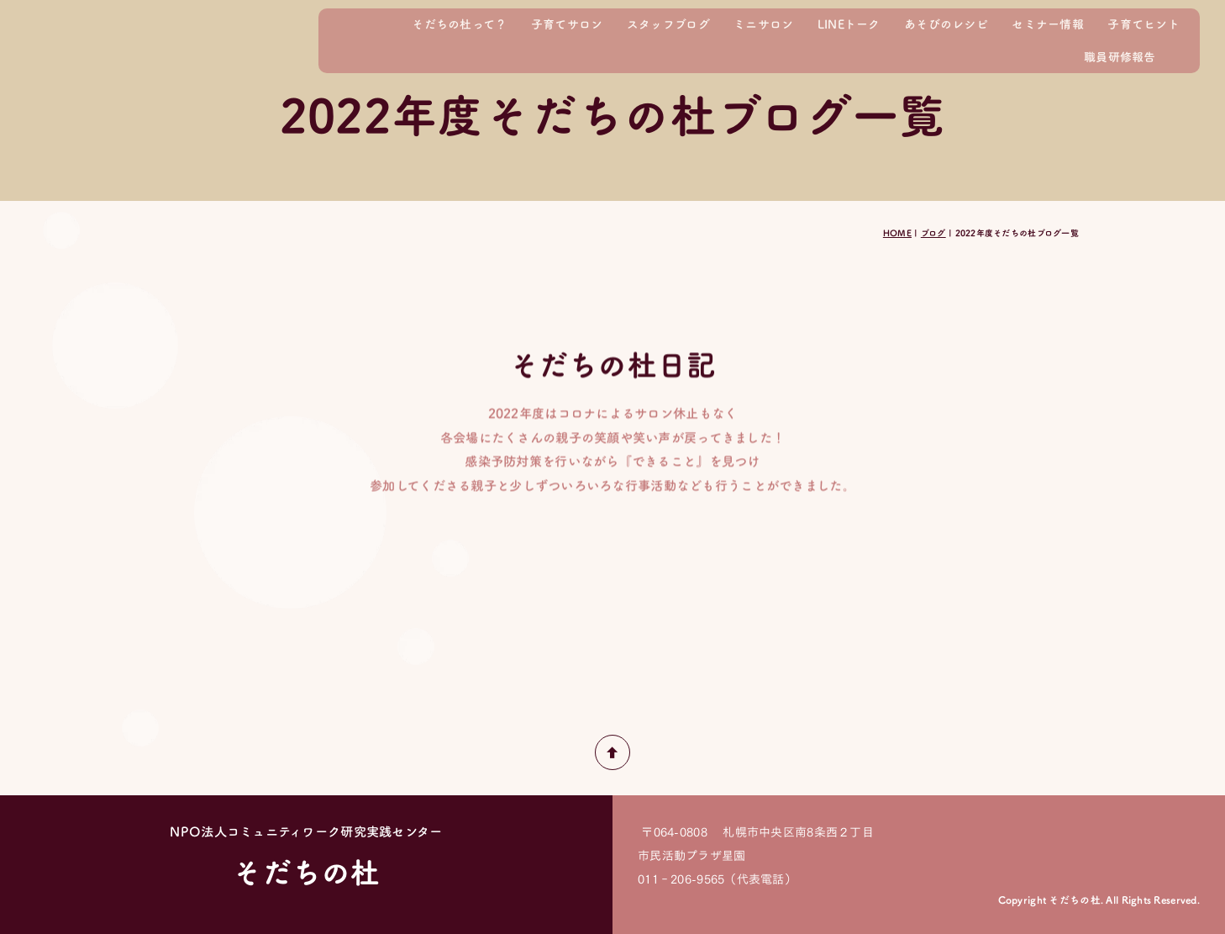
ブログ (933, 233)
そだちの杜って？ (459, 24)
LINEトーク (849, 24)
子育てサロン (567, 24)
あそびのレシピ (946, 24)
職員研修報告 (1120, 57)
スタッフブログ (668, 24)
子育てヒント (1143, 24)
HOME (897, 233)
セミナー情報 (1048, 24)
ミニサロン (763, 24)
